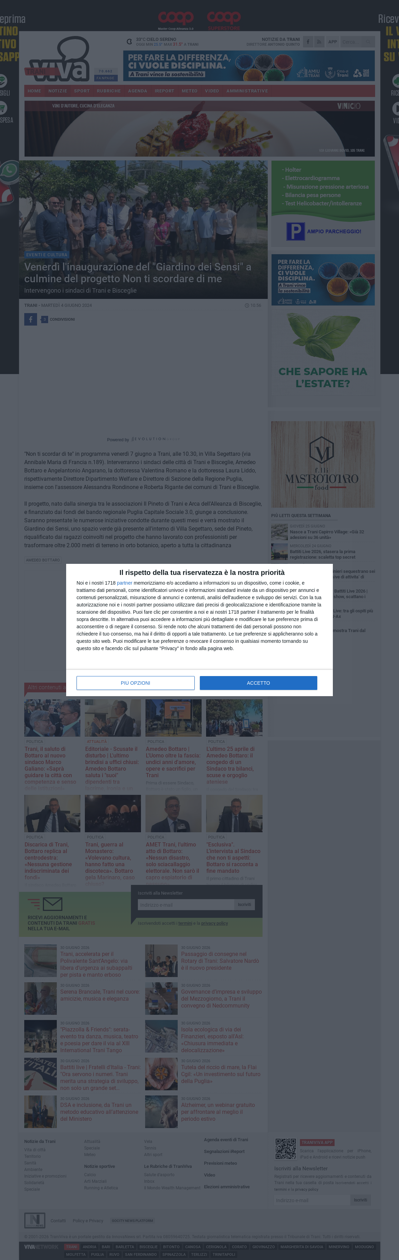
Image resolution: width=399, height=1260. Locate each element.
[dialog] (199, 630)
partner (124, 582)
